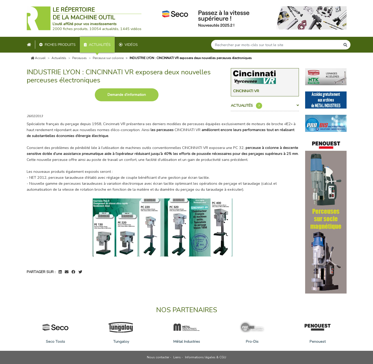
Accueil (38, 58)
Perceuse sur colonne (108, 58)
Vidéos (128, 44)
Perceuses (79, 58)
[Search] (276, 44)
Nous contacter (158, 357)
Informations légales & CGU (205, 357)
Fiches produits (57, 44)
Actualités (97, 44)
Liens (177, 357)
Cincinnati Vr (246, 91)
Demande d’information (126, 94)
